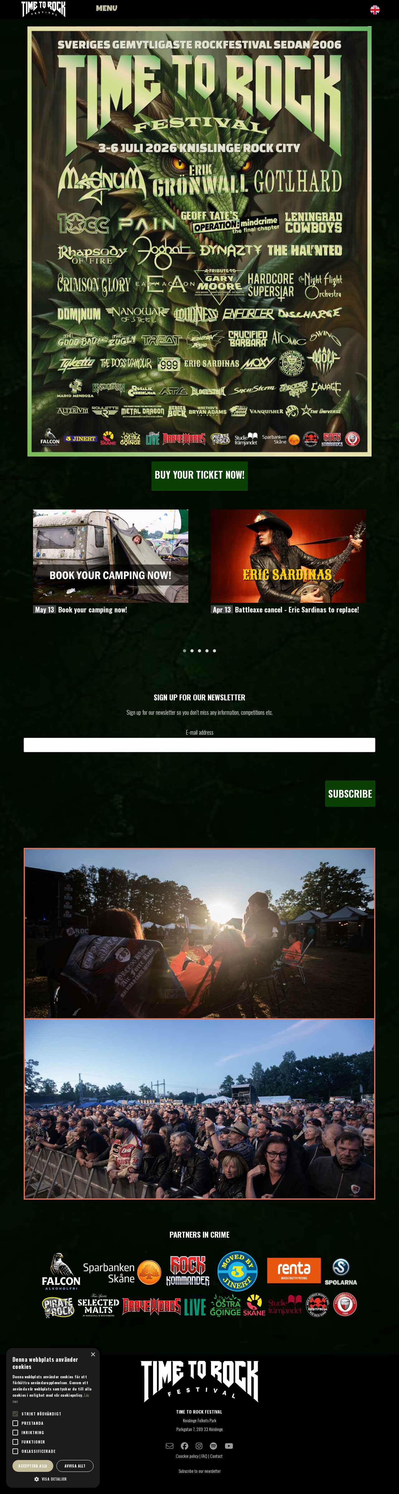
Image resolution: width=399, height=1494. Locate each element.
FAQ (204, 1456)
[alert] (53, 1418)
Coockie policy (187, 1456)
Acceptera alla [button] (32, 1465)
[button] (184, 651)
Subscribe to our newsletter (200, 1470)
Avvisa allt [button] (75, 1465)
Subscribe (350, 793)
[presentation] (328, 766)
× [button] (92, 1354)
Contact (217, 1456)
